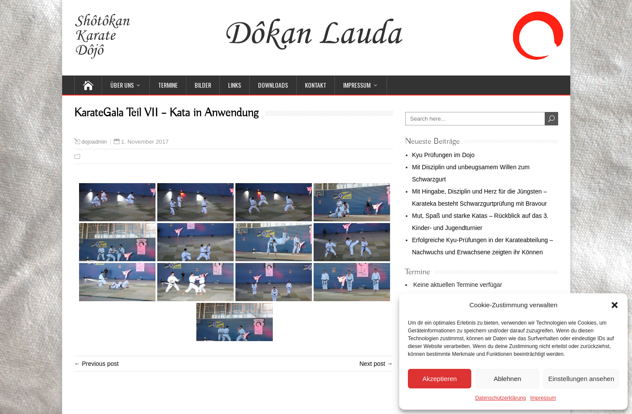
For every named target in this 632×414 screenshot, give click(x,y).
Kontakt (315, 84)
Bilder (203, 84)
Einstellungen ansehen (581, 378)
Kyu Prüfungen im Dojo (443, 154)
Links (234, 84)
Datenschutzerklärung (500, 398)
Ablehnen (507, 378)
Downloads (273, 84)
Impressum (543, 398)
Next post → (376, 363)
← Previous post (96, 363)
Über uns (122, 84)
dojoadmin (94, 142)
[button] (614, 305)
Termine (168, 84)
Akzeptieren (439, 378)
